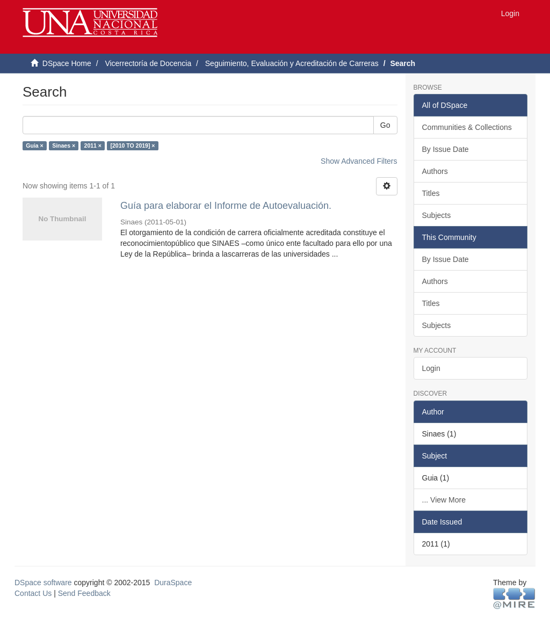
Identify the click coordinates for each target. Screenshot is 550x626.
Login (431, 368)
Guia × (34, 145)
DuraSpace (173, 582)
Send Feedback (84, 593)
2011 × (93, 145)
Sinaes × (63, 145)
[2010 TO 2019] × (132, 145)
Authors (435, 171)
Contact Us (33, 593)
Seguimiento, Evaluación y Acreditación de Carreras (292, 63)
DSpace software (43, 582)
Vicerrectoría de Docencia (148, 63)
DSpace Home (66, 63)
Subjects (436, 215)
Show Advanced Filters (359, 161)
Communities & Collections (467, 127)
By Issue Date (445, 149)
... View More (444, 500)
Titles (431, 193)
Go (385, 125)
